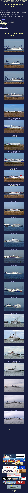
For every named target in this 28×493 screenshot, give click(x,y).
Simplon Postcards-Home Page (20, 430)
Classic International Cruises (16, 429)
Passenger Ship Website (3, 0)
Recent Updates (17, 0)
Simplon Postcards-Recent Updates (11, 430)
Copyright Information (23, 0)
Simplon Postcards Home (13, 0)
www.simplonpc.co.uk (8, 0)
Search (20, 0)
